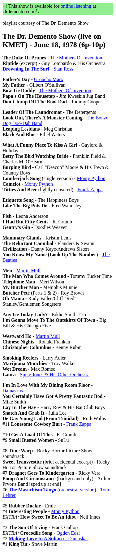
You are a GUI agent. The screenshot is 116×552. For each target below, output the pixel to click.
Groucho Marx (48, 79)
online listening (76, 6)
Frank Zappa (89, 189)
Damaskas (12, 390)
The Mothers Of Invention (76, 57)
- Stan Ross (37, 68)
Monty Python (91, 178)
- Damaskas (48, 538)
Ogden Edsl (68, 533)
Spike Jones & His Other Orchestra (54, 374)
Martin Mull (28, 270)
